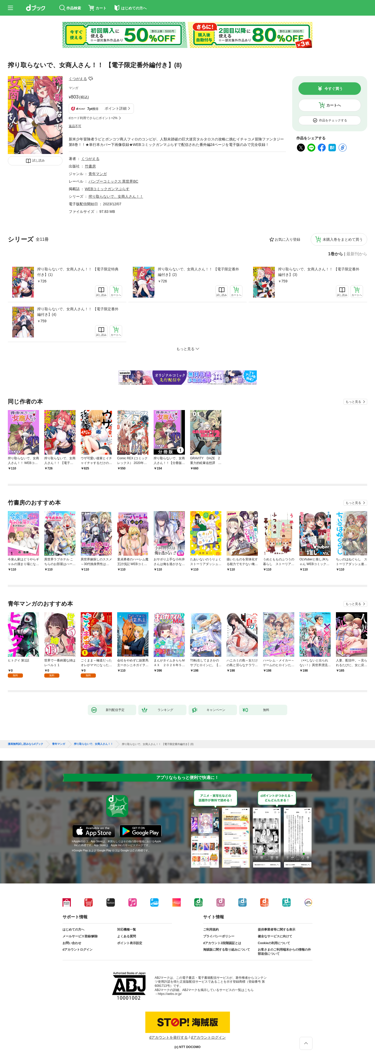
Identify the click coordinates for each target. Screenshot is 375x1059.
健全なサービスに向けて (275, 936)
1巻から (335, 254)
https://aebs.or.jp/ (170, 994)
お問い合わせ (72, 943)
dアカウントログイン (77, 949)
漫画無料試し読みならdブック (25, 744)
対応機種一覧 (126, 929)
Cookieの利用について (274, 943)
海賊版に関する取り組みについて (226, 949)
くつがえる (78, 79)
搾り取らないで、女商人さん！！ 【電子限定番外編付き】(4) (77, 312)
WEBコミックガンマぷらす (107, 189)
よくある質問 (126, 936)
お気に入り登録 (287, 239)
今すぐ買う (333, 88)
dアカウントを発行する (168, 1037)
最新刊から (356, 254)
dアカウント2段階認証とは (222, 943)
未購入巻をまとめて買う (343, 239)
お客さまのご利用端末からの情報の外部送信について (284, 952)
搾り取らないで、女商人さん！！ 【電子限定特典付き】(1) (77, 272)
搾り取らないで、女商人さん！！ (116, 196)
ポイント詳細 (116, 108)
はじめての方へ (73, 929)
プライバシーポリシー (218, 936)
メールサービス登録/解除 (80, 936)
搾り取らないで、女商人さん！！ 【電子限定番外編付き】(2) (198, 272)
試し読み (38, 160)
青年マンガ (98, 174)
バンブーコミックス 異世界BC (113, 181)
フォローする (90, 78)
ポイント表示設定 (129, 943)
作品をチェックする (333, 120)
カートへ (333, 105)
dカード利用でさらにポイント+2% (93, 118)
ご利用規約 (211, 929)
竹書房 (90, 166)
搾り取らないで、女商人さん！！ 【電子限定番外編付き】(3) (318, 272)
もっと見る (353, 402)
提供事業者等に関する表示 (276, 929)
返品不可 (75, 126)
